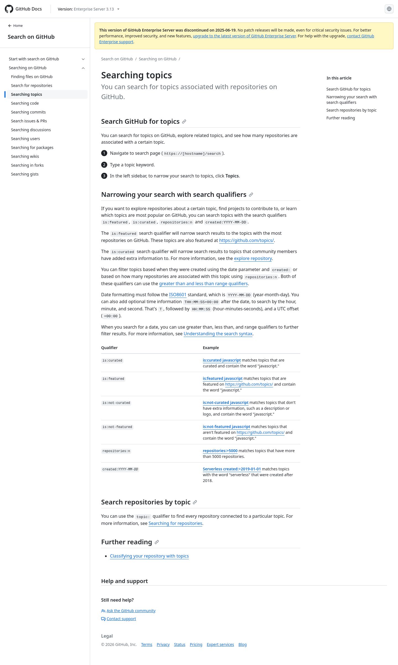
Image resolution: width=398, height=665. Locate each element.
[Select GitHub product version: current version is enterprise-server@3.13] (88, 9)
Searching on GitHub (157, 58)
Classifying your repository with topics (149, 556)
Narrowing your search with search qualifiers (177, 194)
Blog (243, 644)
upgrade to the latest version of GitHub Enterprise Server (244, 35)
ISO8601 (178, 295)
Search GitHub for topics (143, 121)
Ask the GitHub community (128, 610)
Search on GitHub (31, 36)
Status (179, 644)
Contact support (118, 618)
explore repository (253, 258)
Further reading (130, 541)
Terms (146, 644)
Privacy (163, 644)
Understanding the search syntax (218, 334)
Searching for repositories (175, 523)
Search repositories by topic (149, 501)
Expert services (220, 644)
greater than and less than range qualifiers (203, 283)
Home (15, 25)
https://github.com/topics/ (246, 240)
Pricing (196, 644)
